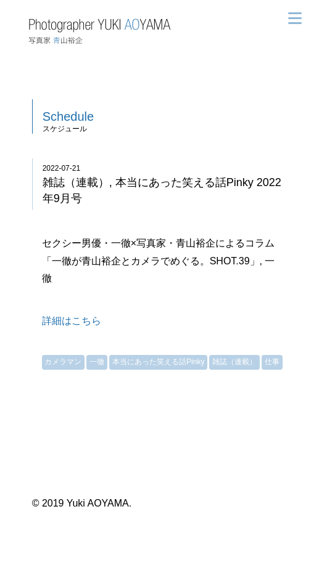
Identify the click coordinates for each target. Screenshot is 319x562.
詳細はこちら (71, 321)
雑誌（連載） (234, 361)
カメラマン (62, 361)
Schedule (68, 116)
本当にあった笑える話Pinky (158, 361)
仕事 (272, 361)
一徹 (96, 361)
